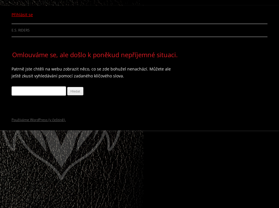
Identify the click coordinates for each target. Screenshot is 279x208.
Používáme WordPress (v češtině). (39, 119)
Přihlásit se (22, 14)
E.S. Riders (21, 30)
